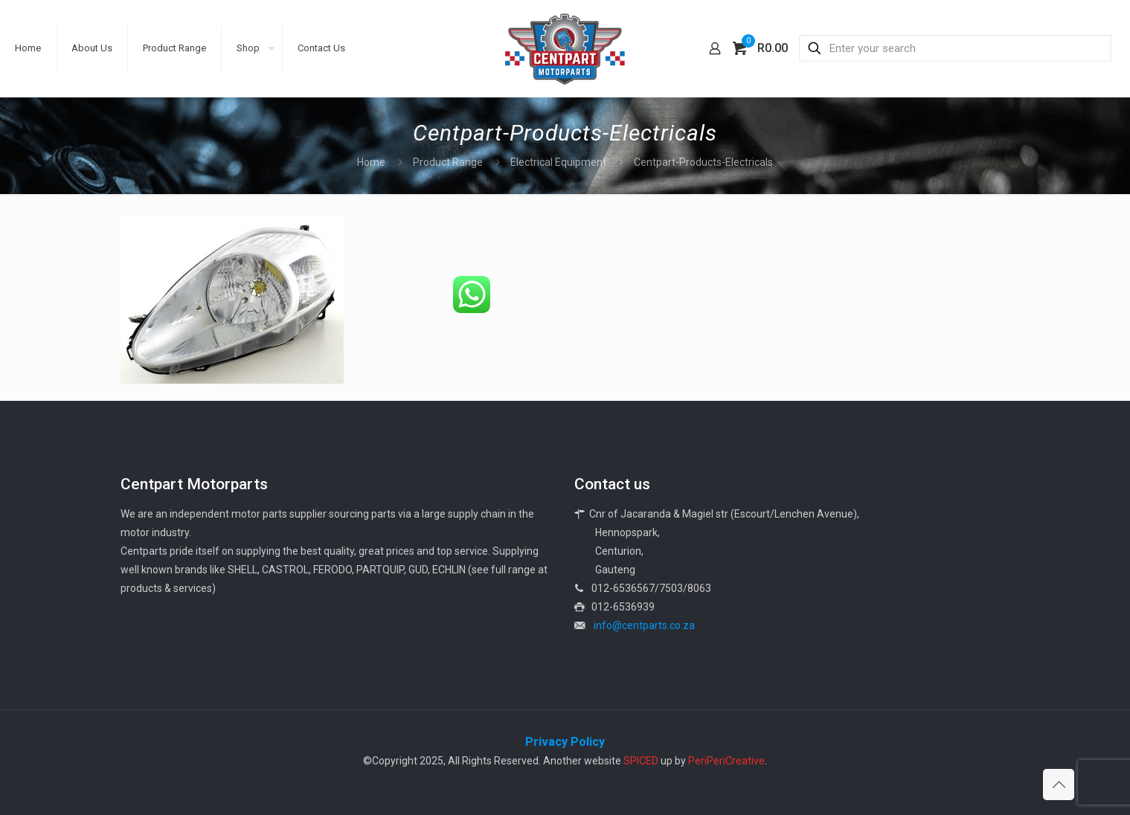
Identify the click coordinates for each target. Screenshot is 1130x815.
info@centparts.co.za (644, 625)
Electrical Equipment (558, 162)
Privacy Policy (565, 742)
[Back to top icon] (1058, 784)
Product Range (448, 162)
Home (371, 162)
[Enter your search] (955, 48)
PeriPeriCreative (726, 761)
